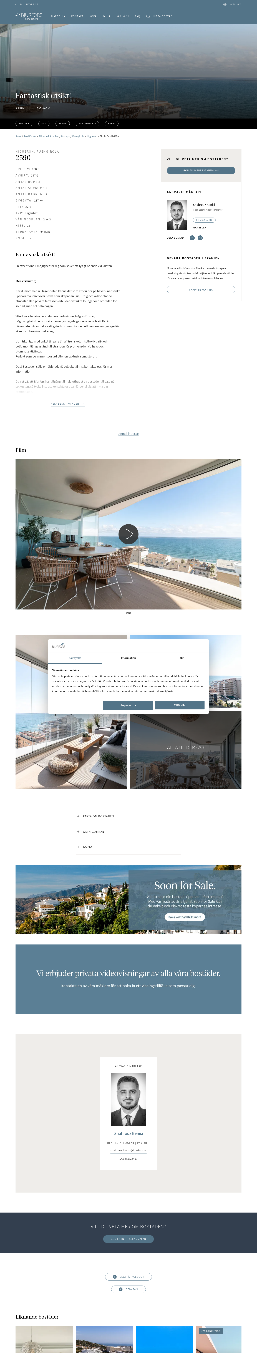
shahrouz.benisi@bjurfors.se (128, 1150)
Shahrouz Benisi (128, 1133)
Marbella (58, 16)
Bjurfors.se (27, 4)
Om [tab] (182, 657)
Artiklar (123, 16)
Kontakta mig (204, 219)
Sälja (106, 16)
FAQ (137, 16)
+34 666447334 (128, 1159)
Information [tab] (128, 657)
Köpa (93, 16)
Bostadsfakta (87, 123)
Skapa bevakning (201, 289)
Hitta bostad (159, 16)
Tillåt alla (179, 705)
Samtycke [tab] (75, 657)
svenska (232, 4)
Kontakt (77, 16)
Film (43, 123)
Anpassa (128, 705)
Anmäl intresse (129, 434)
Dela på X (128, 1289)
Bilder (63, 123)
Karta (111, 123)
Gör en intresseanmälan (201, 170)
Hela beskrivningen (68, 403)
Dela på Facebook (128, 1277)
